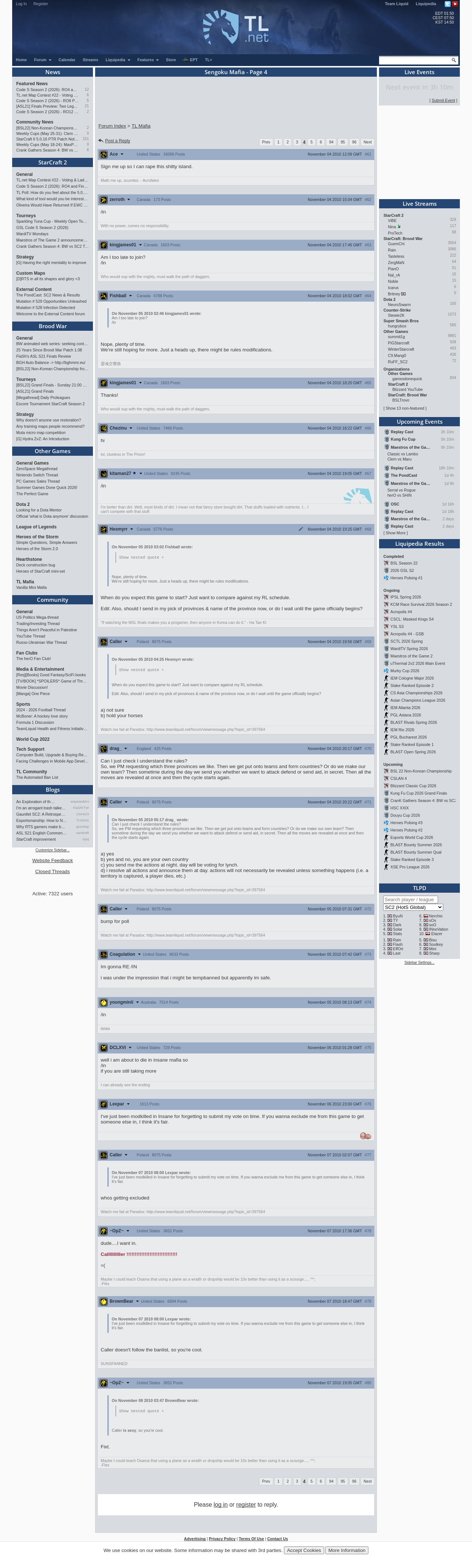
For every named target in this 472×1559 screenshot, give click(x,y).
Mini (433, 949)
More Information (346, 1550)
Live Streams (420, 203)
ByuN (398, 916)
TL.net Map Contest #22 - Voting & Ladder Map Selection (47, 95)
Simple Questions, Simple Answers (46, 542)
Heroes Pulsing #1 (407, 578)
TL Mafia (25, 581)
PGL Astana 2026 (406, 715)
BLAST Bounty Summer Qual (416, 852)
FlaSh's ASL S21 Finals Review (43, 356)
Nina (392, 227)
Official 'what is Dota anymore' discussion (52, 516)
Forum (43, 60)
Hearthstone (29, 559)
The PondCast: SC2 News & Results (48, 295)
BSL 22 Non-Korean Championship (421, 771)
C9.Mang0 (397, 355)
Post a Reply (113, 140)
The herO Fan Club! (33, 658)
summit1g (396, 336)
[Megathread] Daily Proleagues (43, 397)
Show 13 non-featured (405, 408)
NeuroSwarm (399, 304)
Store (171, 60)
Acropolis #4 (401, 612)
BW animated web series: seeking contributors (52, 343)
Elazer (436, 933)
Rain (392, 250)
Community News (34, 122)
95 (343, 142)
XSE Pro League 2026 (410, 867)
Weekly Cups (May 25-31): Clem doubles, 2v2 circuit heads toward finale (47, 133)
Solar (397, 929)
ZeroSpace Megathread (37, 468)
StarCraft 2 (52, 162)
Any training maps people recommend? (50, 426)
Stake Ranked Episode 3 (412, 859)
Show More (396, 533)
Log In (21, 3)
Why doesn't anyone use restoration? (48, 420)
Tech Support (30, 749)
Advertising (195, 1540)
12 (87, 89)
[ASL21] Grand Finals (35, 391)
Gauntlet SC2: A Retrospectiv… (41, 814)
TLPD (419, 888)
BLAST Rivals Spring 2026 (414, 722)
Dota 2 (23, 504)
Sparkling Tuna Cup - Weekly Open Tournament (52, 221)
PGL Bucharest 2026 (409, 737)
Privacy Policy (222, 1540)
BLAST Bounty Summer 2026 (416, 845)
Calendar (67, 60)
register (246, 1506)
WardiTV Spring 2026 (409, 648)
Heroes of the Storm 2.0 (37, 548)
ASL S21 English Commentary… (41, 833)
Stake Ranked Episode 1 (412, 744)
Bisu (433, 940)
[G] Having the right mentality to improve (51, 262)
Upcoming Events (419, 421)
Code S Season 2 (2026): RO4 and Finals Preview (47, 89)
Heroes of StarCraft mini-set (40, 571)
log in (221, 1506)
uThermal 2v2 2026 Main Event (418, 663)
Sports (23, 704)
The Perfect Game (32, 494)
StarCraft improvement (36, 839)
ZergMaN (396, 262)
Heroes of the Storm (37, 536)
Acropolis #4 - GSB (407, 634)
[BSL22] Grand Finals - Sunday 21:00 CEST (52, 385)
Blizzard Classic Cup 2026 (413, 786)
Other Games (52, 451)
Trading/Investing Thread (38, 623)
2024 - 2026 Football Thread (41, 710)
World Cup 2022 (32, 739)
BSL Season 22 (404, 563)
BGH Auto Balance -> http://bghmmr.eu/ (50, 362)
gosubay (82, 827)
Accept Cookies (304, 1550)
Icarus (393, 287)
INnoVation (438, 929)
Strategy (25, 257)
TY (395, 920)
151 (86, 139)
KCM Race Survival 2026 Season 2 (421, 604)
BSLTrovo (400, 400)
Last (396, 953)
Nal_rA (394, 275)
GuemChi (396, 244)
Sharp (434, 953)
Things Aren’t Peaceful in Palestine (46, 630)
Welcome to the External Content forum (50, 314)
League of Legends (36, 526)
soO (433, 925)
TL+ (208, 60)
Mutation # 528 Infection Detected (45, 307)
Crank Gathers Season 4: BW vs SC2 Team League (47, 150)
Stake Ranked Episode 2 (412, 685)
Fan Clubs (27, 653)
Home (21, 60)
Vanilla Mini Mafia (31, 587)
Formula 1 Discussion (35, 722)
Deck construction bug (35, 565)
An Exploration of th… (35, 801)
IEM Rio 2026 (402, 730)
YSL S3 (397, 626)
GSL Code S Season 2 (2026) (42, 227)
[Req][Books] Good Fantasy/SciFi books (51, 675)
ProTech (395, 233)
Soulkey (436, 944)
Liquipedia (426, 3)
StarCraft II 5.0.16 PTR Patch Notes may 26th (47, 139)
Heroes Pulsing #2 (407, 830)
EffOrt (398, 949)
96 (354, 142)
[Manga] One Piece (33, 693)
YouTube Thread (30, 636)
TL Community (31, 771)
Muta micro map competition (41, 432)
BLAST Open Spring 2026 (413, 752)
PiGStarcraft (398, 343)
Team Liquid (397, 3)
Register (41, 3)
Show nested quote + (141, 557)
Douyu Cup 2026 (405, 815)
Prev (266, 142)
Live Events (419, 72)
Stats (397, 933)
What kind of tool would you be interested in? (52, 199)
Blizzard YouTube (407, 389)
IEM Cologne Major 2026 (412, 678)
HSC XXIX (400, 808)
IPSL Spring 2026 (406, 597)
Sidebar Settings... (420, 963)
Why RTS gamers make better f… (41, 826)
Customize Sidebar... (52, 850)
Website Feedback (52, 860)
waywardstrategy (80, 801)
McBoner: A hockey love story (42, 716)
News (52, 72)
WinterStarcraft (401, 349)
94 (331, 142)
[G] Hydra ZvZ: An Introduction (42, 439)
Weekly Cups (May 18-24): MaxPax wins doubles (47, 144)
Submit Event (443, 100)
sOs (432, 920)
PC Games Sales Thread (38, 481)
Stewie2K (396, 315)
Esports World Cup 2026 (412, 837)
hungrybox (397, 326)
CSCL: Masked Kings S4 (412, 619)
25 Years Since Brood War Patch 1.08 (49, 350)
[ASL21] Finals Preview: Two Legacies (47, 106)
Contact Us (277, 1540)
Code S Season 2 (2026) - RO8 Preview (47, 100)
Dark (397, 925)
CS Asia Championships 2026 (416, 693)
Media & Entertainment (40, 669)
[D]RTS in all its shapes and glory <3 (48, 279)
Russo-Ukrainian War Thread (41, 642)
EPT (190, 60)
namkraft (82, 833)
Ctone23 (82, 814)
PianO (393, 269)
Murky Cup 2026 (405, 671)
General (24, 174)
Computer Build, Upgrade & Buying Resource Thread (52, 755)
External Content (34, 289)
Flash (398, 944)
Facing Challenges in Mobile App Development (52, 761)
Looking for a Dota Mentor (39, 510)
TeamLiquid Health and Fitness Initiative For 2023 (52, 728)
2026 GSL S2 (402, 570)
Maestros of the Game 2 (412, 656)
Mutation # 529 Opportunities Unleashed (51, 301)
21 (87, 106)
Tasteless (396, 256)
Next (368, 142)
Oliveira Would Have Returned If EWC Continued (52, 205)
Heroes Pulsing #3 (407, 822)
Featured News (32, 83)
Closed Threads (52, 871)
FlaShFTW (81, 808)
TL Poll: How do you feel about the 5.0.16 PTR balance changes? (52, 192)
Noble (393, 281)
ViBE (392, 220)
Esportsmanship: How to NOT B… (41, 820)
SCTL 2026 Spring (407, 641)
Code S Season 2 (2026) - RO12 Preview (47, 112)
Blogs (53, 789)
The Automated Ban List (37, 777)
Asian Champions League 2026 (418, 700)
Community (52, 599)
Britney (394, 294)
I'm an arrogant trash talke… (41, 808)
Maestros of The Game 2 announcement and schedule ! (52, 240)
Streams (90, 60)
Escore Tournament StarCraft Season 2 (50, 404)
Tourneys (26, 215)
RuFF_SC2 (397, 362)
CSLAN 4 (399, 778)
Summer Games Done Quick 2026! (46, 487)
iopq (86, 839)
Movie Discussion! (32, 687)
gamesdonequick (407, 378)
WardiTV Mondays (32, 234)
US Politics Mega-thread (37, 617)
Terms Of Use (251, 1540)
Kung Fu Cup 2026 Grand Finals (419, 793)
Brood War (53, 326)
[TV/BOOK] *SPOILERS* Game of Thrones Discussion (52, 681)
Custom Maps (30, 273)
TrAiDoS (82, 820)
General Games (32, 463)
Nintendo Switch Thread (37, 475)
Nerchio (436, 916)
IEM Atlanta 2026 (405, 707)
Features (148, 60)
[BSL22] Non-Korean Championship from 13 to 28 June (47, 128)
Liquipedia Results (419, 543)
